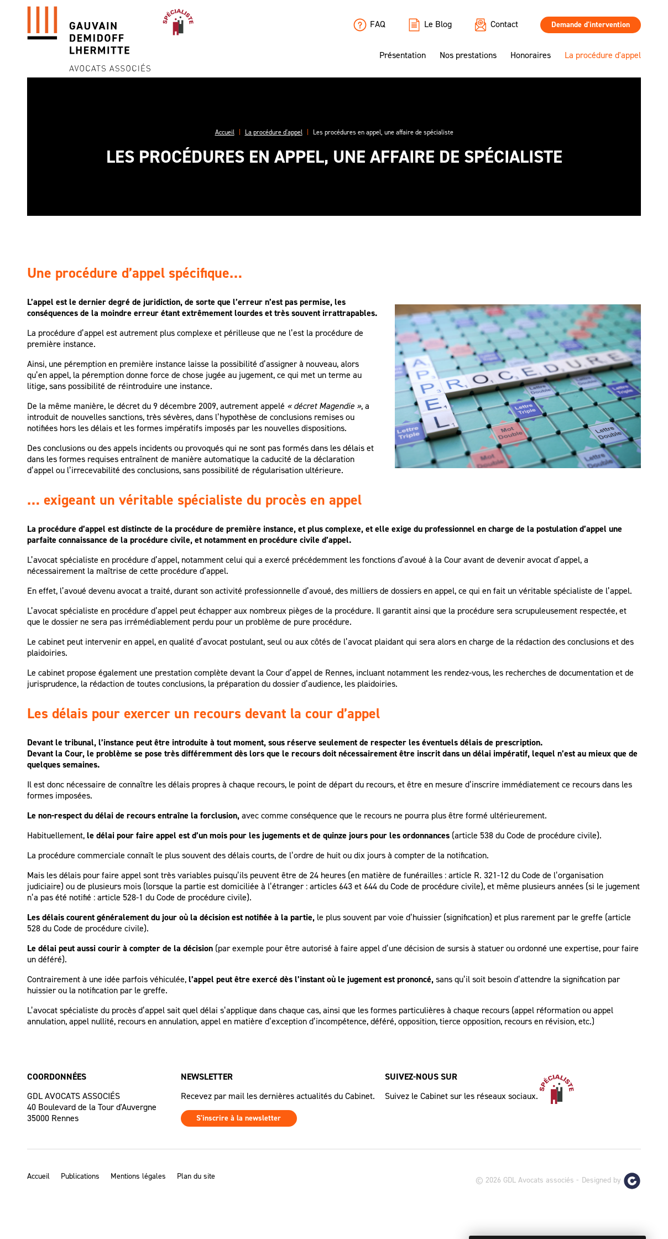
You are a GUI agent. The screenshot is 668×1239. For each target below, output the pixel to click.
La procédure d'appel (603, 55)
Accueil (38, 1176)
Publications (80, 1176)
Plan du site (196, 1176)
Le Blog (430, 25)
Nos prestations (468, 55)
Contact (496, 25)
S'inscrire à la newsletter (238, 1118)
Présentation (402, 55)
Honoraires (530, 55)
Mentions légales (138, 1176)
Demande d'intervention (590, 24)
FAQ (369, 25)
